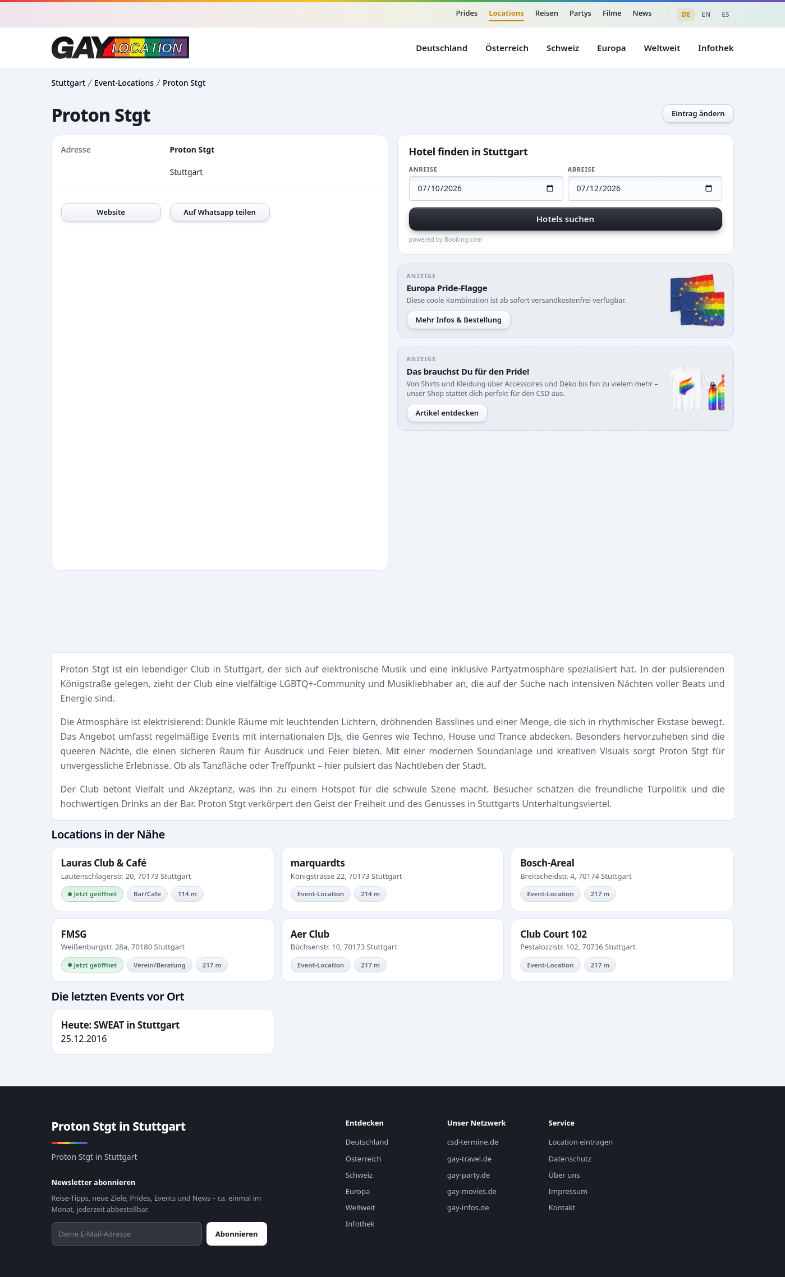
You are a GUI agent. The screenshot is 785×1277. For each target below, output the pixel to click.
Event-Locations (124, 82)
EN (705, 14)
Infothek (715, 47)
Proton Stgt (184, 82)
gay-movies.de (472, 1191)
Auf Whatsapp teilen (219, 212)
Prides (467, 13)
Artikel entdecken (447, 413)
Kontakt (562, 1207)
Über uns (564, 1175)
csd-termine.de (473, 1142)
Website (111, 212)
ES (725, 14)
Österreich (507, 47)
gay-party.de (468, 1175)
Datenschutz (570, 1159)
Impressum (568, 1191)
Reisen (546, 13)
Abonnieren (236, 1234)
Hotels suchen (565, 218)
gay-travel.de (469, 1159)
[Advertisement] (565, 510)
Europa (611, 47)
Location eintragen (581, 1142)
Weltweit (662, 47)
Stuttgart (69, 82)
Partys (580, 13)
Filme (612, 13)
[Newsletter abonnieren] (127, 1234)
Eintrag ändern (698, 113)
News (642, 13)
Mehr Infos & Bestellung (459, 320)
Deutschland (441, 47)
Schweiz (563, 47)
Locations (506, 13)
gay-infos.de (468, 1207)
